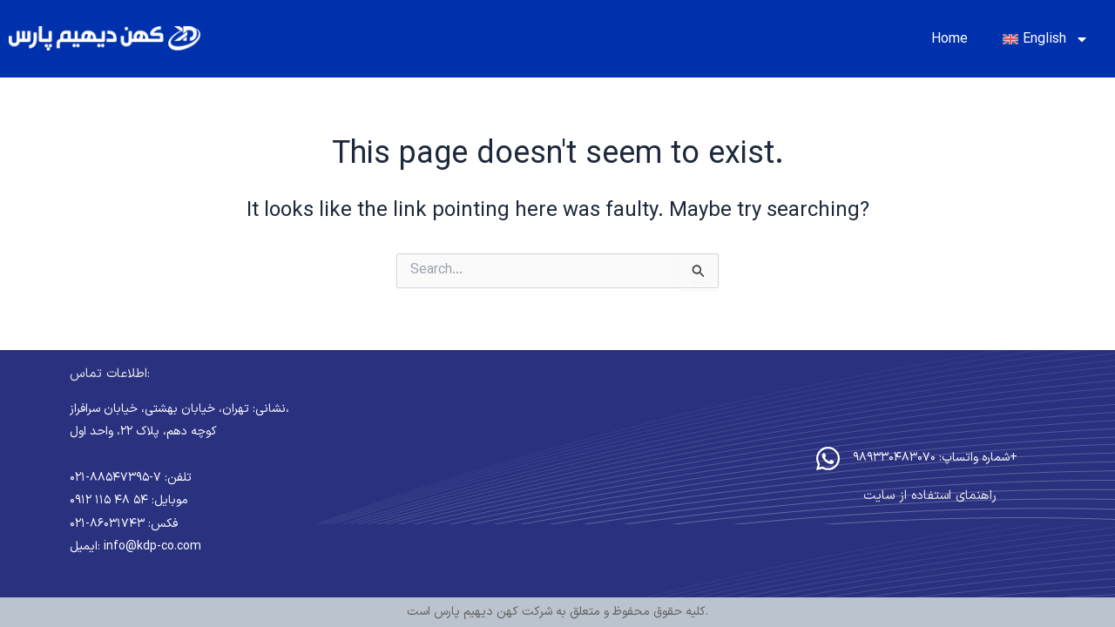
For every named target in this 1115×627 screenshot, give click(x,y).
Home (949, 39)
